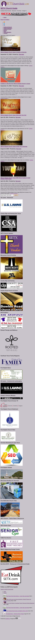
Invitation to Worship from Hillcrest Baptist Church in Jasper (15, 83)
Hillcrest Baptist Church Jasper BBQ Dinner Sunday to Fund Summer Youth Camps (15, 178)
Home (5, 17)
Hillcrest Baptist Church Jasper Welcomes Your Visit (13, 115)
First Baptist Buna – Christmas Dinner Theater (15, 613)
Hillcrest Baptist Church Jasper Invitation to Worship (13, 52)
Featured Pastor (7, 29)
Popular (5, 592)
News (5, 31)
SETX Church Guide (9, 8)
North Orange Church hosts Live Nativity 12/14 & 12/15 (17, 610)
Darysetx (21, 54)
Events (5, 30)
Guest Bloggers (7, 32)
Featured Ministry (8, 28)
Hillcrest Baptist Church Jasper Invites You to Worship (14, 146)
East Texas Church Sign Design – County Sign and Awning (17, 596)
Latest (5, 591)
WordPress (8, 618)
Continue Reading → (5, 98)
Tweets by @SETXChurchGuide (7, 589)
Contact (5, 33)
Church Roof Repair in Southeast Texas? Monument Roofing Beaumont (20, 603)
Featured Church (8, 27)
